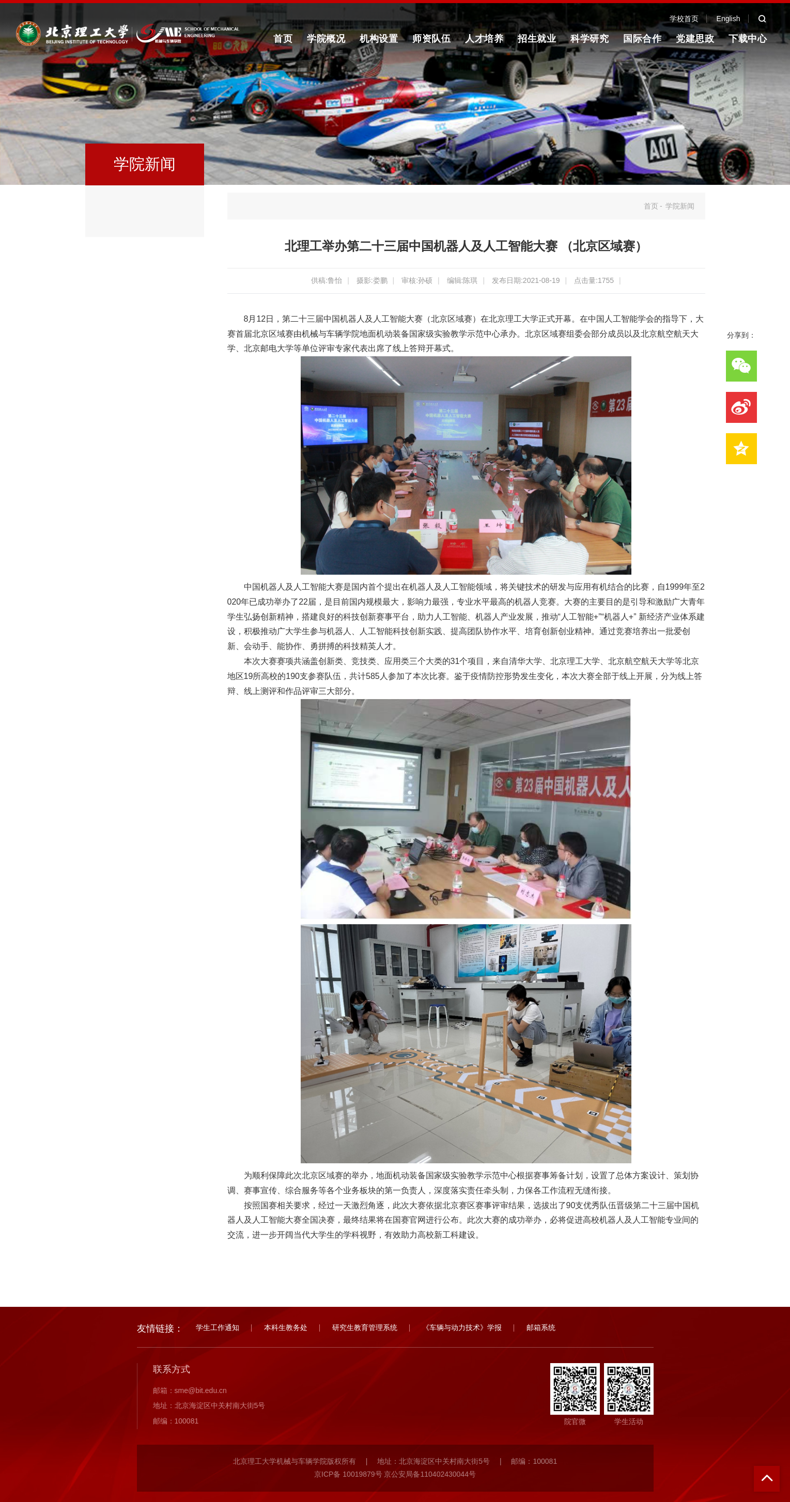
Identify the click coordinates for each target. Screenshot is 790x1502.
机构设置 (379, 39)
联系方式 (171, 1369)
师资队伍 (431, 39)
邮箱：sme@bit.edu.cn (190, 1390)
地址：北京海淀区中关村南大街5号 (209, 1405)
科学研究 (589, 39)
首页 (282, 39)
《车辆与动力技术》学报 (462, 1327)
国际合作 (642, 39)
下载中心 (748, 39)
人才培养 (484, 39)
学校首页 (684, 18)
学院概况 (326, 39)
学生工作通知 (217, 1327)
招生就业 (537, 39)
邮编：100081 (176, 1421)
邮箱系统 (540, 1327)
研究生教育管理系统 (364, 1327)
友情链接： (160, 1328)
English (728, 18)
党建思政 (695, 39)
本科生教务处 (285, 1327)
